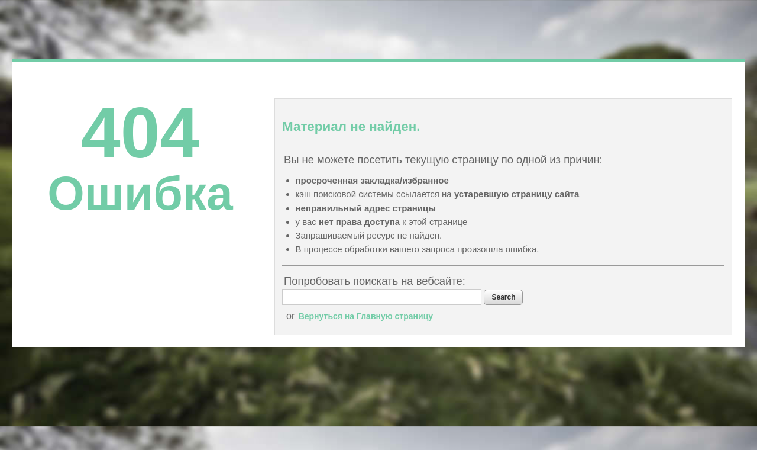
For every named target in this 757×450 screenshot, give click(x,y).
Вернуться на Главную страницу (366, 316)
